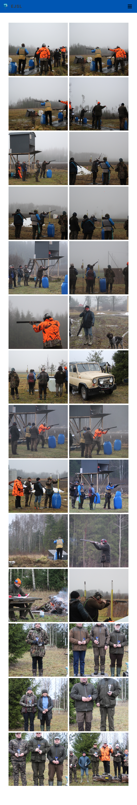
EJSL (16, 6)
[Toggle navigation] (129, 6)
